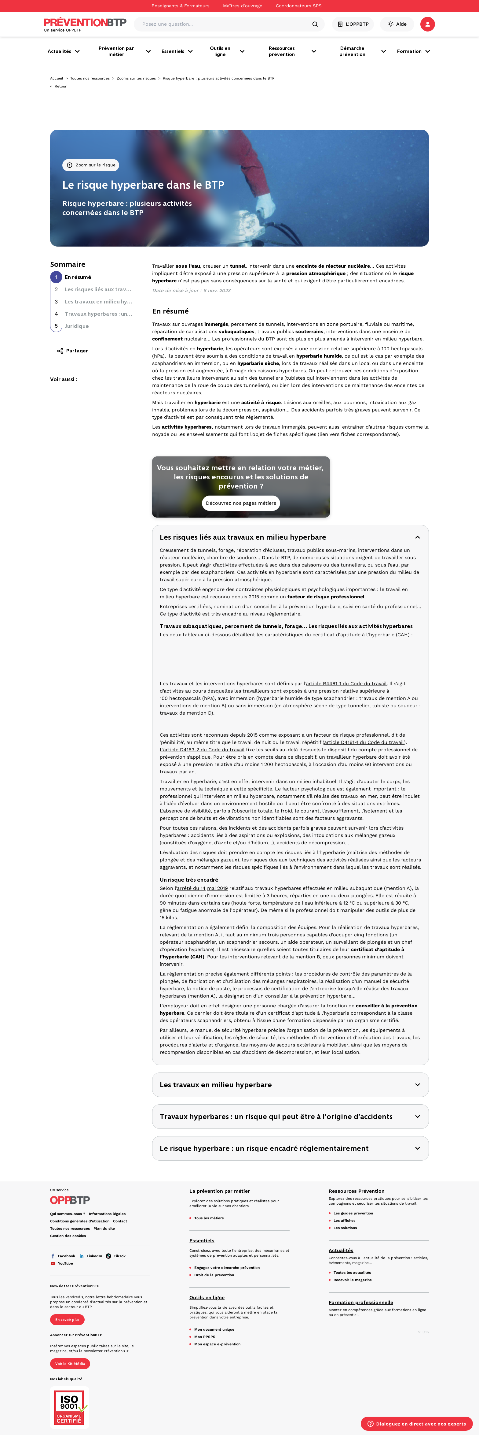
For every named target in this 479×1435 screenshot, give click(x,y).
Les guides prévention (353, 1213)
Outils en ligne (228, 51)
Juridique (77, 326)
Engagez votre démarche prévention (227, 1268)
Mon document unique (214, 1329)
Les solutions (345, 1228)
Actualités (64, 51)
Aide (397, 24)
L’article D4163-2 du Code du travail (202, 750)
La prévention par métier (219, 1191)
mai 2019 (217, 888)
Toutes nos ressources (90, 78)
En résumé (78, 277)
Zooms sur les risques (136, 78)
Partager (72, 351)
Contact (120, 1221)
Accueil (56, 78)
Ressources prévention (293, 51)
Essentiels (178, 51)
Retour (61, 86)
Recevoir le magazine (353, 1280)
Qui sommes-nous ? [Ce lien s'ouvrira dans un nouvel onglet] (67, 1214)
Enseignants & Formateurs (181, 6)
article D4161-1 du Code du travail (364, 742)
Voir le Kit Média (70, 1363)
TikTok (116, 1256)
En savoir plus (67, 1319)
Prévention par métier (125, 51)
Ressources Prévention (357, 1191)
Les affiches (344, 1220)
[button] (427, 24)
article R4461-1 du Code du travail (346, 683)
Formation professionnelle (361, 1302)
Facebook (62, 1256)
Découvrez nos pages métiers (241, 503)
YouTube (61, 1263)
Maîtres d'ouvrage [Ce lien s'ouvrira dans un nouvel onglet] (242, 6)
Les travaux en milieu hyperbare (106, 302)
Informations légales (107, 1214)
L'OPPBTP (353, 24)
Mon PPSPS (204, 1337)
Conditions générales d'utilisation (79, 1221)
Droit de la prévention (214, 1275)
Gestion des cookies (68, 1236)
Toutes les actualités (352, 1272)
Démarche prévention (363, 51)
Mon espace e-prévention (217, 1344)
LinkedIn (90, 1256)
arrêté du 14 (191, 888)
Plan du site (104, 1228)
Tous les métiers (209, 1218)
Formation (414, 51)
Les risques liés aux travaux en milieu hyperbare (127, 289)
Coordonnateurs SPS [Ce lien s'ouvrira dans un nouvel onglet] (299, 6)
